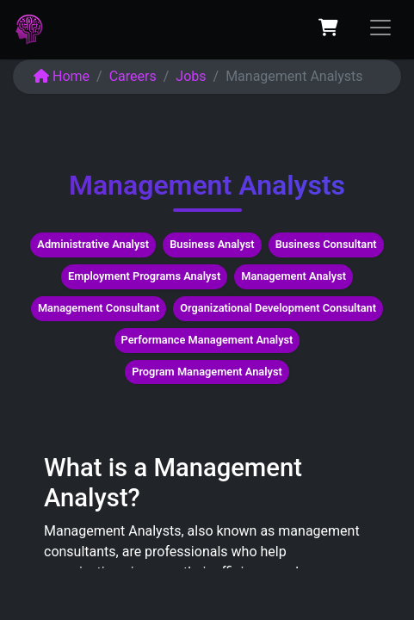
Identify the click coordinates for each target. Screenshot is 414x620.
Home (62, 76)
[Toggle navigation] (380, 27)
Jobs (191, 76)
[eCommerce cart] (328, 27)
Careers (133, 76)
